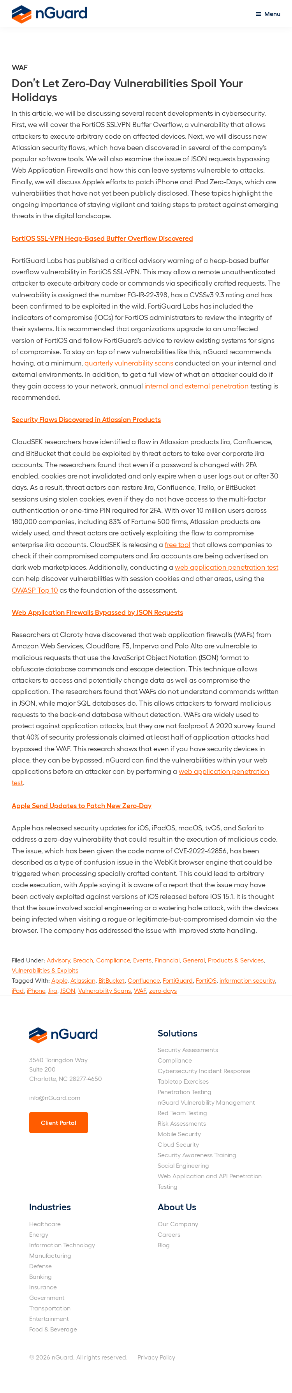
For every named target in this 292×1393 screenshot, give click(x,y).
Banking (40, 1276)
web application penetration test (226, 567)
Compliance (113, 960)
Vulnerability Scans (104, 990)
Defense (40, 1265)
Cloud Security (178, 1144)
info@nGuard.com (54, 1097)
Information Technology (62, 1244)
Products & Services (236, 960)
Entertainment (49, 1318)
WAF (140, 990)
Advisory (58, 960)
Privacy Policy (156, 1357)
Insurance (43, 1287)
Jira (52, 990)
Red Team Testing (182, 1112)
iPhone (36, 990)
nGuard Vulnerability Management (206, 1102)
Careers (169, 1234)
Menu (272, 13)
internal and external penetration (196, 385)
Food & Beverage (53, 1329)
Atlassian (82, 980)
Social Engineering (183, 1165)
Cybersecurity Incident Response (204, 1070)
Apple (59, 980)
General (194, 960)
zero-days (163, 990)
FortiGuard (178, 980)
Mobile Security (179, 1133)
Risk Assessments (182, 1123)
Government (47, 1297)
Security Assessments (188, 1049)
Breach (83, 960)
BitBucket (112, 980)
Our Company (178, 1223)
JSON (67, 990)
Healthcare (45, 1223)
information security (247, 980)
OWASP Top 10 (35, 590)
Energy (38, 1234)
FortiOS (206, 980)
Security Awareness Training (197, 1154)
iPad (18, 990)
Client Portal (58, 1122)
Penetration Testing (184, 1091)
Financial (167, 960)
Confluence (144, 980)
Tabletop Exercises (183, 1081)
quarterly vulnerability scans (128, 362)
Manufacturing (50, 1255)
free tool (177, 544)
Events (142, 960)
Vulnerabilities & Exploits (45, 970)
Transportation (49, 1308)
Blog (164, 1244)
